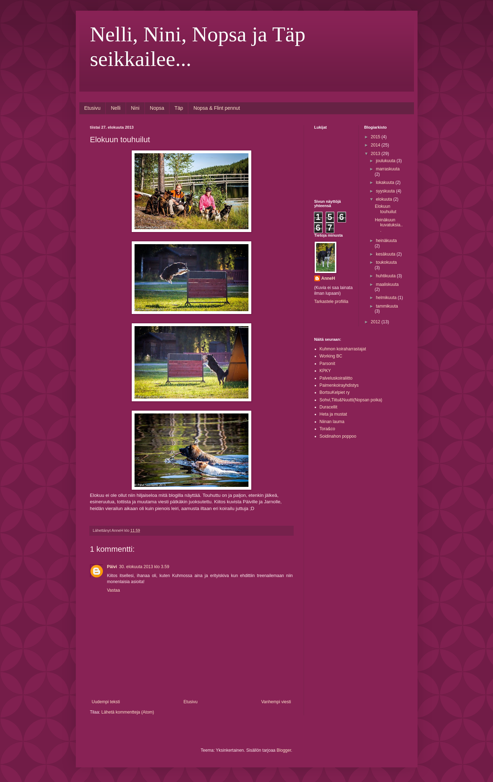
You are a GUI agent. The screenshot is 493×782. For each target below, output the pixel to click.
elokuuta (384, 199)
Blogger (284, 750)
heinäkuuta (386, 240)
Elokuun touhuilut (385, 209)
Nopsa (157, 108)
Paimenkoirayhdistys (339, 385)
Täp (178, 108)
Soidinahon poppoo (338, 436)
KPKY (325, 370)
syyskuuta (386, 191)
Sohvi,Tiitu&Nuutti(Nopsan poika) (351, 399)
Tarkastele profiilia (331, 301)
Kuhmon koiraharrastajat (343, 348)
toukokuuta (386, 262)
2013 (376, 153)
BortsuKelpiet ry (335, 392)
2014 (376, 145)
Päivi (112, 566)
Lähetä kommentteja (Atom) (127, 712)
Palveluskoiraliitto (336, 378)
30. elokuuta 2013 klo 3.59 (144, 566)
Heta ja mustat (333, 414)
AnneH (328, 278)
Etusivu (92, 108)
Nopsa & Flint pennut (216, 108)
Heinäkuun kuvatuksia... (389, 225)
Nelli (115, 108)
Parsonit (327, 363)
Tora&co (327, 428)
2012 (376, 321)
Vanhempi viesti (276, 701)
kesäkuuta (386, 254)
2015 (376, 136)
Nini (135, 108)
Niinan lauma (332, 421)
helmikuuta (387, 297)
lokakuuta (385, 182)
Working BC (331, 356)
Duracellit (328, 407)
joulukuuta (386, 160)
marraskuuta (388, 168)
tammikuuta (387, 306)
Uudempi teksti (106, 701)
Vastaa (113, 590)
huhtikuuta (386, 275)
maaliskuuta (387, 284)
